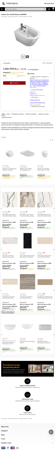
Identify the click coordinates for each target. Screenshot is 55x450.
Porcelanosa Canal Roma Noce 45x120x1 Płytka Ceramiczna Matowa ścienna (27, 297)
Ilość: (4, 75)
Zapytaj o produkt (43, 114)
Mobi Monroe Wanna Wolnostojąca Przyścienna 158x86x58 (43, 342)
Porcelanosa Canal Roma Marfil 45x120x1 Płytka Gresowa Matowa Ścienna (8, 297)
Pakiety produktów (31, 114)
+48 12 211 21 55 (49, 3)
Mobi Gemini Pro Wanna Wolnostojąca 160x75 (8, 343)
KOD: (43, 63)
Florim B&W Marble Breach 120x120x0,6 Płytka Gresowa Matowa (9, 215)
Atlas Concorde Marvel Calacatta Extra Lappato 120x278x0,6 (8, 256)
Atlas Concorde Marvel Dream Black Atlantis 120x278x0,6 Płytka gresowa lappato (27, 256)
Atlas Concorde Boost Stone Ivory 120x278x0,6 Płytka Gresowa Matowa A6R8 (44, 256)
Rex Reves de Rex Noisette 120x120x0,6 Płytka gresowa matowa (27, 215)
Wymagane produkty (18, 114)
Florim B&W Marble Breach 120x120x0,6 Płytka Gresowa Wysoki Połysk (44, 215)
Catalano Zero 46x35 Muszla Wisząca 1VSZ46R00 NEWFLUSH (9, 169)
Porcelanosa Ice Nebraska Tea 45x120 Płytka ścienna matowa (45, 297)
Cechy (8, 114)
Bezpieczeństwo (7, 117)
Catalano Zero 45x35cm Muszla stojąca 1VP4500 (43, 169)
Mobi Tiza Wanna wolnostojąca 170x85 (27, 342)
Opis (3, 114)
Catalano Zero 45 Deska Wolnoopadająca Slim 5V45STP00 (26, 169)
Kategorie (2, 9)
